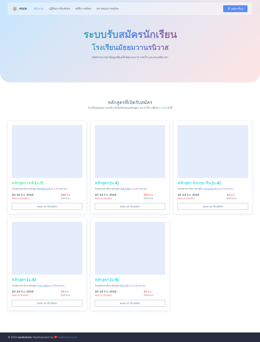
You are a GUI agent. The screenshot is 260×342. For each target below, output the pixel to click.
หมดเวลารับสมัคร (47, 206)
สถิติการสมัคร (83, 8)
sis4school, (25, 337)
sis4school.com (67, 337)
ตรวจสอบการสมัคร (108, 8)
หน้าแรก (39, 8)
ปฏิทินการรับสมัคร (59, 8)
